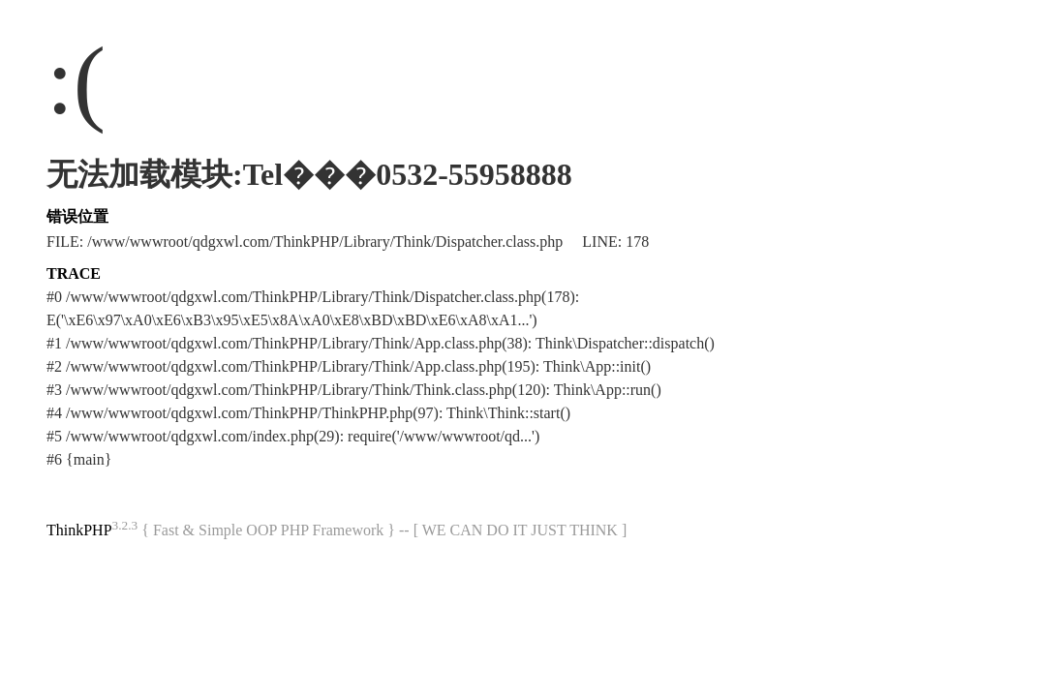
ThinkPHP (79, 530)
